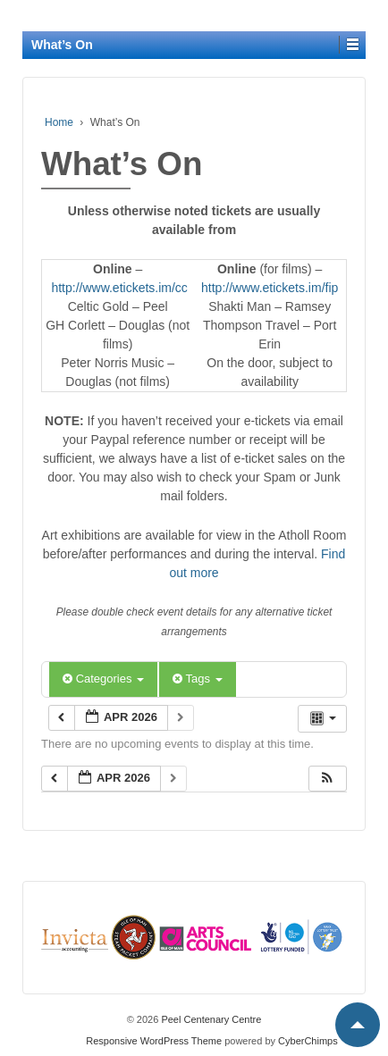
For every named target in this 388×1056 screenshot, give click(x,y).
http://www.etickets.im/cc (119, 288)
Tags (197, 678)
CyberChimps (308, 1040)
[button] (327, 779)
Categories (103, 678)
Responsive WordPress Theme (154, 1040)
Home (59, 122)
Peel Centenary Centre (209, 1019)
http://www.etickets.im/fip (269, 288)
